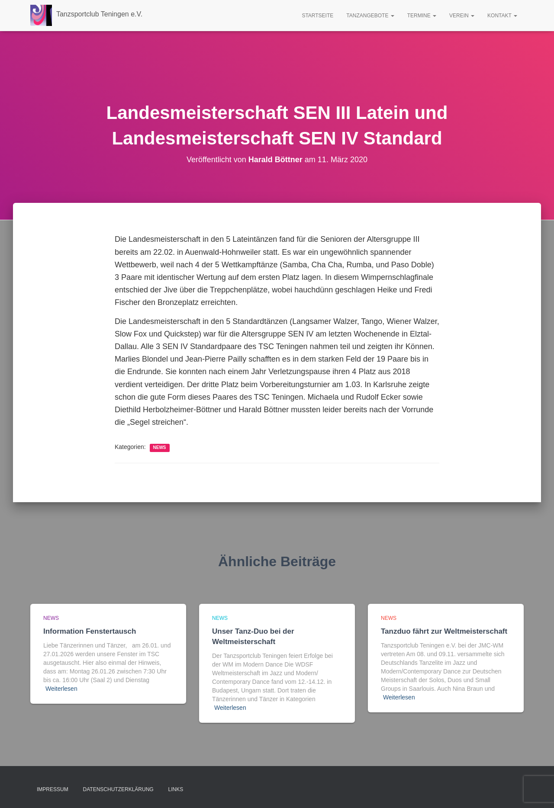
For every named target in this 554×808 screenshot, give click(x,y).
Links (176, 789)
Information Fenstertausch (89, 631)
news (159, 447)
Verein (461, 16)
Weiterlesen (61, 688)
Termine (421, 16)
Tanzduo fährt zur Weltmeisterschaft (444, 631)
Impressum (52, 789)
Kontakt (502, 16)
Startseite (317, 16)
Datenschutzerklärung (118, 789)
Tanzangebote (370, 16)
